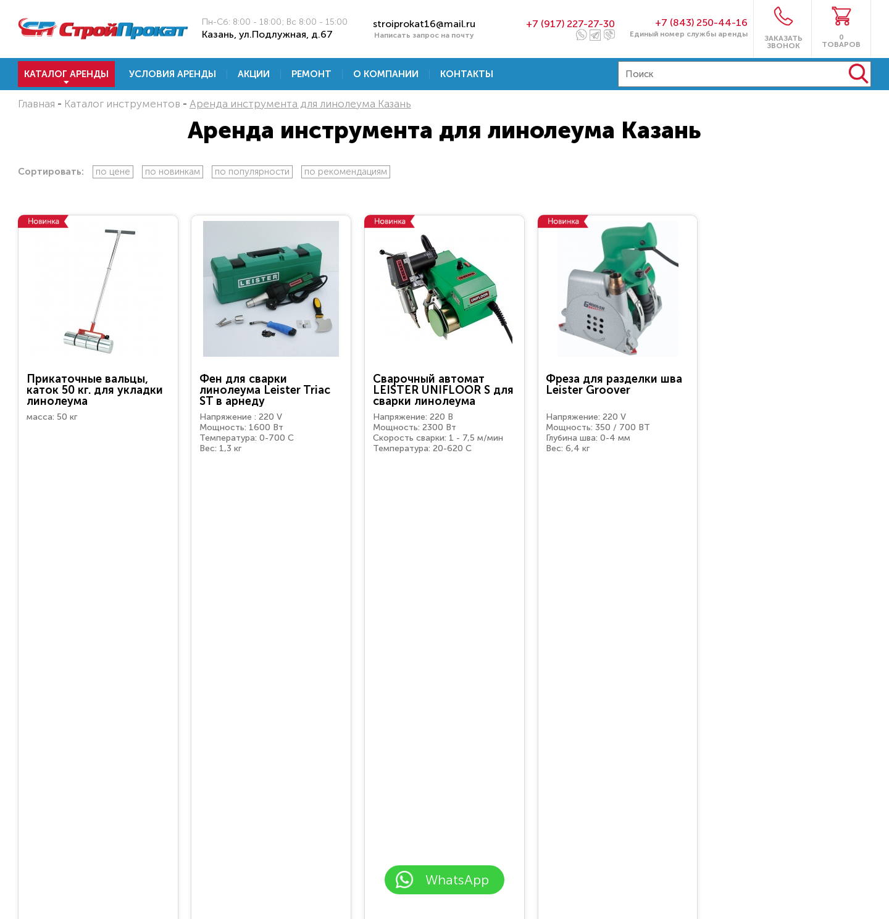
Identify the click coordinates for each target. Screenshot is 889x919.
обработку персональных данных (443, 842)
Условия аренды (172, 74)
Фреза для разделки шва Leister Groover (614, 384)
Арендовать (98, 497)
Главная (36, 104)
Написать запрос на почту (424, 35)
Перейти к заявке (186, 905)
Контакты (466, 74)
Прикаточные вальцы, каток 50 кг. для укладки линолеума (95, 390)
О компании (386, 74)
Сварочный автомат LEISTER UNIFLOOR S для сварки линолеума (443, 390)
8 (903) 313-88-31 (728, 908)
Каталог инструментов (122, 104)
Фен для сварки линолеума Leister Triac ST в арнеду (264, 390)
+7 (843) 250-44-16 (701, 22)
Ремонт (311, 74)
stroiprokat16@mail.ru (424, 24)
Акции (254, 74)
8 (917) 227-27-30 (718, 795)
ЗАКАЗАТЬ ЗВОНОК (783, 41)
